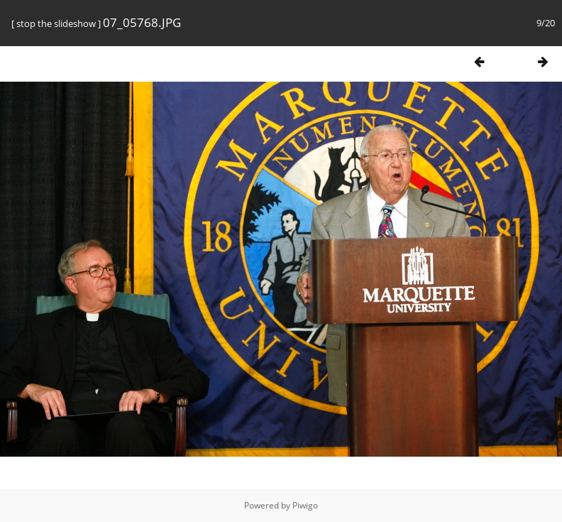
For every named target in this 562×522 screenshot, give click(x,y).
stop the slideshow (56, 23)
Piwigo (305, 505)
